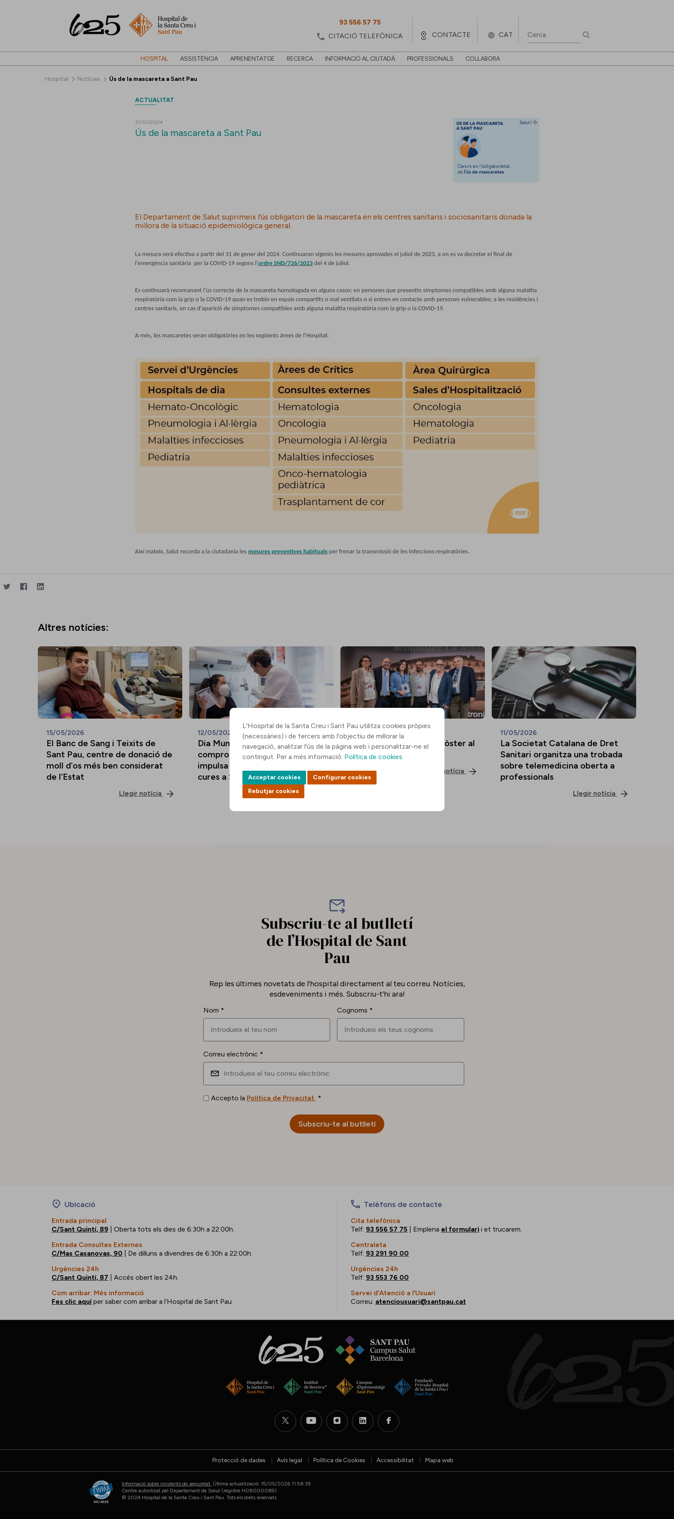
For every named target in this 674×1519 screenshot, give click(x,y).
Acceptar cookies (274, 777)
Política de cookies (373, 757)
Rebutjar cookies (273, 791)
